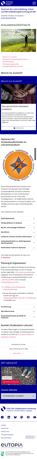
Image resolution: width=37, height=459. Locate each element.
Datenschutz (5, 431)
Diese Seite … (17, 353)
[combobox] (18, 396)
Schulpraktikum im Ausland (11, 223)
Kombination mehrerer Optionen (13, 247)
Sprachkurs (5, 232)
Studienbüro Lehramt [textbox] (13, 396)
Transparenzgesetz (7, 434)
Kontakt (3, 425)
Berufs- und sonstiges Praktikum (13, 227)
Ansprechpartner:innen (10, 282)
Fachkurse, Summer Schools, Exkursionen (16, 237)
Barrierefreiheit (6, 438)
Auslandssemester (8, 218)
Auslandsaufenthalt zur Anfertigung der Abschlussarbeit (16, 242)
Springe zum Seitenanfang (29, 437)
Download (6, 257)
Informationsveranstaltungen (25, 272)
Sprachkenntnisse (7, 311)
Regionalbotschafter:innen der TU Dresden (18, 298)
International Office (8, 280)
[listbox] (18, 107)
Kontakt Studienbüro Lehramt (13, 66)
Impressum (4, 428)
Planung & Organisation (11, 64)
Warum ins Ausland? (10, 57)
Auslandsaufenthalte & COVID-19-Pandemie (13, 317)
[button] (14, 128)
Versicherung (6, 307)
